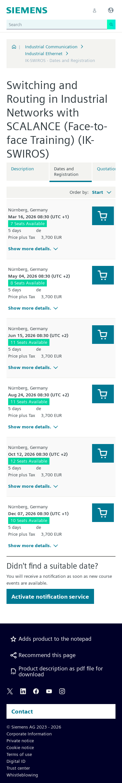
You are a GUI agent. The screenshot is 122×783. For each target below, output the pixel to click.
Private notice (20, 740)
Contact (22, 711)
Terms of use (19, 754)
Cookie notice (20, 747)
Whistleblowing (22, 774)
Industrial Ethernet (43, 53)
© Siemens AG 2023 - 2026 (34, 726)
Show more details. (34, 248)
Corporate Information (29, 733)
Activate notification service (50, 596)
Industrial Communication (51, 46)
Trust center (18, 768)
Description (22, 168)
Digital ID (16, 761)
